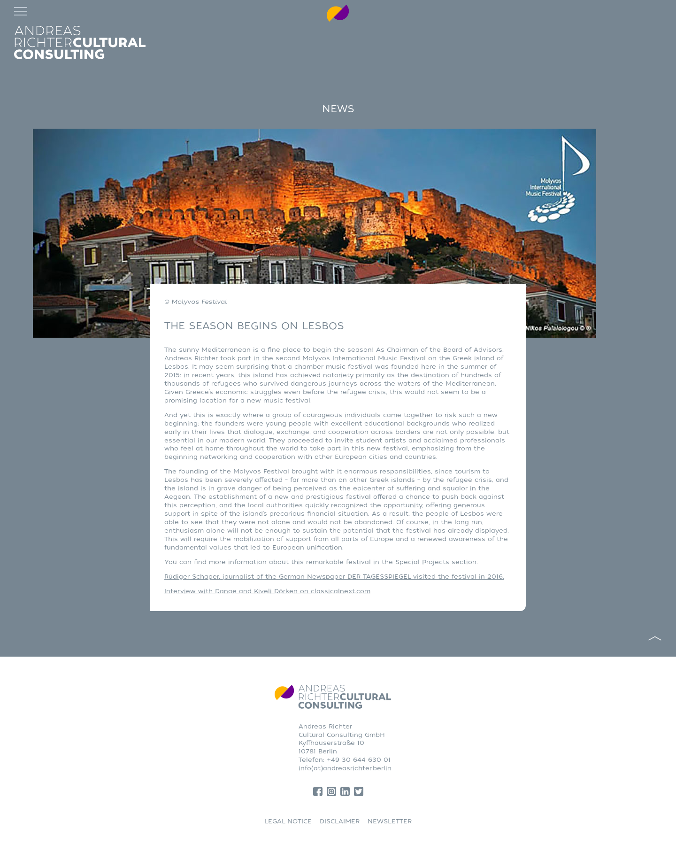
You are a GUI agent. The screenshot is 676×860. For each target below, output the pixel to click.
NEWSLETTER (390, 821)
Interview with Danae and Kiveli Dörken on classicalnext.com (267, 591)
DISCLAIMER (340, 821)
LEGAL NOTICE (288, 821)
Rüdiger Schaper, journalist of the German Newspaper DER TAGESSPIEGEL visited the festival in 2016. (334, 577)
